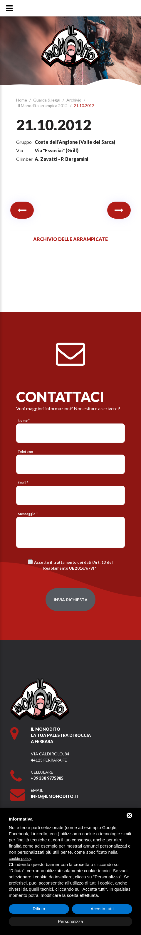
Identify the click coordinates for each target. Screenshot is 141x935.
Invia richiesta (71, 599)
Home (22, 99)
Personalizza (70, 921)
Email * (23, 482)
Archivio (74, 99)
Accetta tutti (101, 908)
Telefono (25, 451)
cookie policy (20, 858)
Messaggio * (28, 514)
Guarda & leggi (47, 99)
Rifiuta (39, 908)
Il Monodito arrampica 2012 (43, 105)
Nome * (24, 420)
